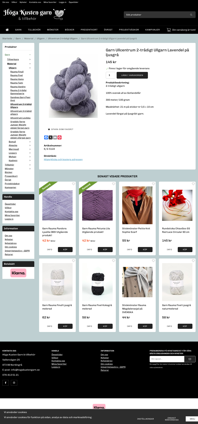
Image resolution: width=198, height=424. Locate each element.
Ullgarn (20, 67)
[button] (65, 249)
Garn (18, 29)
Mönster (53, 29)
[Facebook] (46, 137)
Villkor (14, 2)
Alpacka (20, 145)
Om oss (5, 2)
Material (19, 63)
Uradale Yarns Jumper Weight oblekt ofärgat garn (20, 134)
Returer (9, 254)
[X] (50, 137)
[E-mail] (55, 137)
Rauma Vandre (18, 86)
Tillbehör (34, 29)
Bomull (20, 141)
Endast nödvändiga (172, 419)
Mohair (20, 156)
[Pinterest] (59, 137)
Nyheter (23, 2)
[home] (7, 30)
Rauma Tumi (16, 82)
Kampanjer (152, 29)
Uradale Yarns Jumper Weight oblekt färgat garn (19, 124)
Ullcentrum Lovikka (20, 118)
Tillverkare (19, 59)
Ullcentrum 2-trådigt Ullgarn (21, 106)
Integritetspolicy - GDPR (17, 250)
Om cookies (11, 247)
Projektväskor (129, 29)
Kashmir (20, 160)
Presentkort (89, 29)
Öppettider (73, 2)
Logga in (62, 2)
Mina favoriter (50, 2)
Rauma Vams (17, 79)
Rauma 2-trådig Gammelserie (18, 92)
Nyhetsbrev (11, 243)
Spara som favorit (60, 129)
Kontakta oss (35, 2)
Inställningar (145, 419)
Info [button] (49, 249)
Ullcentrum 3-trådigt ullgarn (21, 112)
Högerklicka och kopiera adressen (63, 159)
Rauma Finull (17, 71)
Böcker (69, 29)
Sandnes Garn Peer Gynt (20, 99)
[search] (191, 14)
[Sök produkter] (155, 14)
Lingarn (20, 153)
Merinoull (20, 149)
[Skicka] (190, 359)
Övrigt (108, 29)
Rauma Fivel (16, 75)
